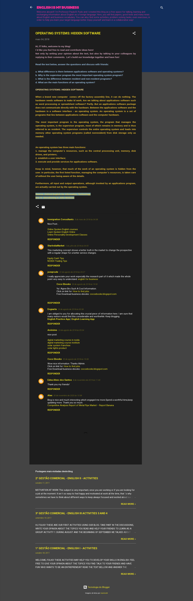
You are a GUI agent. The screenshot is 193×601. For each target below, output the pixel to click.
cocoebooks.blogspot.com (103, 294)
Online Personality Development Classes (67, 234)
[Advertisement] (154, 72)
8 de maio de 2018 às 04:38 (86, 219)
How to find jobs (81, 291)
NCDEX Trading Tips (57, 261)
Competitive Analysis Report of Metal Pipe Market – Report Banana (80, 405)
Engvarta (52, 309)
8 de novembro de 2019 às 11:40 (86, 380)
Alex (49, 395)
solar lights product (57, 348)
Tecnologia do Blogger (96, 587)
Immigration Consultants (60, 219)
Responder (53, 239)
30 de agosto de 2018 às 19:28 (76, 359)
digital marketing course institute (63, 342)
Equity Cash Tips (55, 258)
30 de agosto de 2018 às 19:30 (85, 284)
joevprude (52, 272)
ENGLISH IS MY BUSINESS (58, 7)
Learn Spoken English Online (61, 232)
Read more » (128, 504)
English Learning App (83, 319)
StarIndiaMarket (55, 245)
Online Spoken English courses (62, 229)
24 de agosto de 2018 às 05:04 (71, 330)
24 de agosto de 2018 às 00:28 (71, 309)
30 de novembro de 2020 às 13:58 (68, 395)
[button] (134, 33)
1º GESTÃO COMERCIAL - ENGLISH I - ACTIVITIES (66, 548)
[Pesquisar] (162, 8)
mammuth (104, 593)
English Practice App (58, 319)
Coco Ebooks (64, 284)
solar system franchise (58, 345)
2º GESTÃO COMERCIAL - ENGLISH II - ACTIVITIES (66, 478)
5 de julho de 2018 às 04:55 (77, 246)
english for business (88, 279)
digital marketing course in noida (63, 340)
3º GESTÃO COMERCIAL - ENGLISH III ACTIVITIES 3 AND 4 (71, 513)
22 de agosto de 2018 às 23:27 (72, 272)
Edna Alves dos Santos (59, 380)
